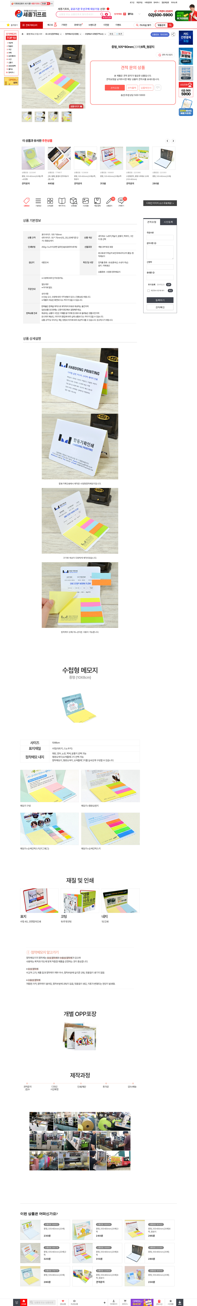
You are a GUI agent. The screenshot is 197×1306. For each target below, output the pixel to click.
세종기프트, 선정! (83, 8)
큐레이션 (77, 25)
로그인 (132, 2)
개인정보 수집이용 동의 (157, 291)
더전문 (106, 25)
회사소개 (174, 2)
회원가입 (139, 2)
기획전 (64, 25)
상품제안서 (146, 88)
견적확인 (160, 307)
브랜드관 (92, 25)
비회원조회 (148, 2)
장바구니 (156, 2)
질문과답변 (165, 2)
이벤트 (118, 25)
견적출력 (132, 88)
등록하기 (160, 300)
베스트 (52, 25)
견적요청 (115, 88)
